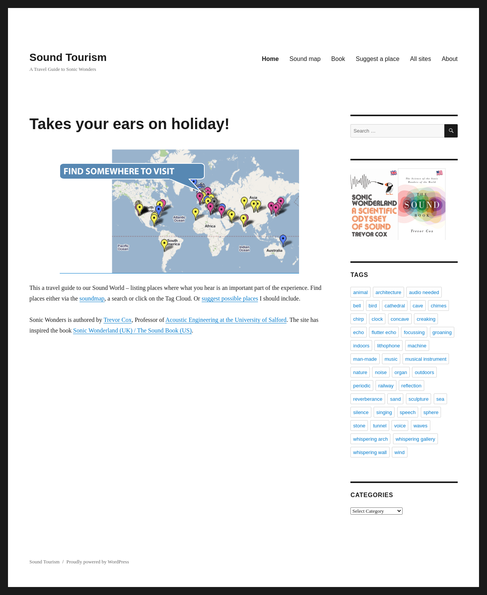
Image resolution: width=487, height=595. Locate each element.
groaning (442, 332)
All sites (420, 59)
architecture (388, 292)
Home (270, 59)
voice (400, 426)
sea (440, 399)
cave (418, 306)
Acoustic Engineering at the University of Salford (226, 320)
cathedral (395, 306)
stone (359, 426)
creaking (426, 319)
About (450, 59)
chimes (438, 306)
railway (385, 386)
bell (357, 306)
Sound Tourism (68, 57)
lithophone (388, 346)
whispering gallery (415, 439)
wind (400, 452)
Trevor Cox (117, 320)
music (391, 359)
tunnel (379, 426)
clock (377, 319)
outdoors (424, 372)
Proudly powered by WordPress (98, 562)
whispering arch (370, 439)
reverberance (367, 399)
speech (408, 412)
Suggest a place (377, 59)
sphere (431, 412)
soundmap (92, 298)
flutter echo (384, 332)
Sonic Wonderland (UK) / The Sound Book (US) (132, 330)
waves (421, 426)
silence (360, 412)
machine (417, 346)
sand (395, 399)
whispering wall (370, 452)
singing (384, 412)
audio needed (424, 292)
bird (373, 306)
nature (360, 372)
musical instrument (425, 359)
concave (400, 319)
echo (358, 332)
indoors (361, 346)
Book (338, 59)
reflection (411, 386)
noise (381, 372)
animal (360, 292)
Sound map (305, 59)
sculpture (419, 399)
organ (401, 372)
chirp (358, 319)
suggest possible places (230, 298)
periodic (362, 386)
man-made (365, 359)
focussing (414, 332)
